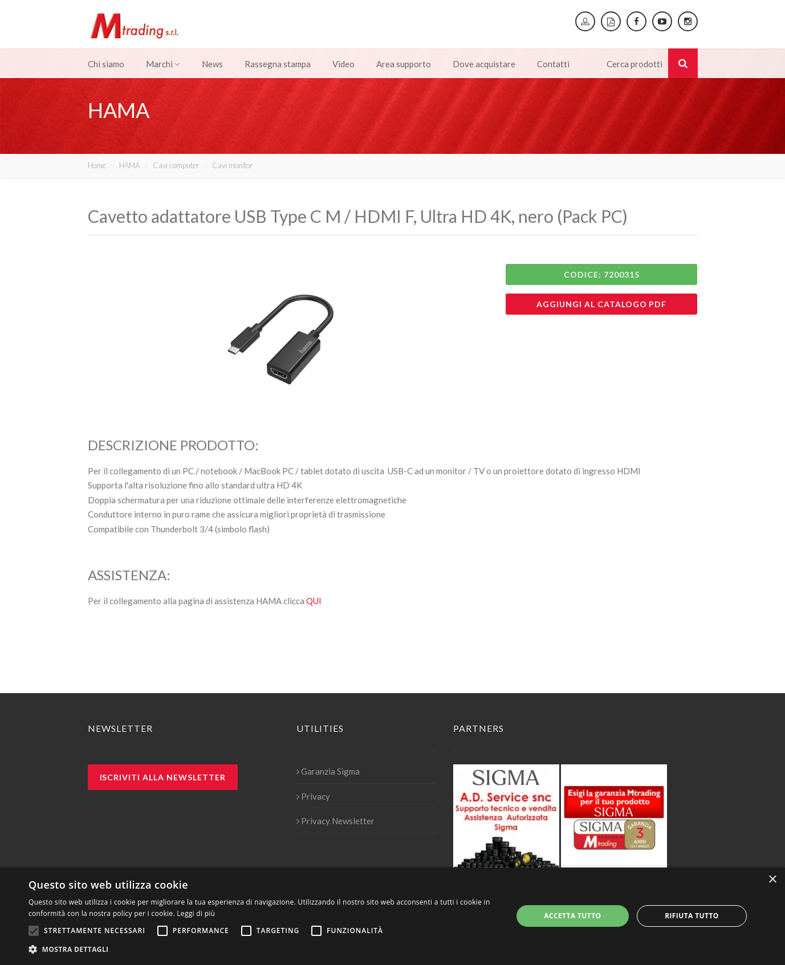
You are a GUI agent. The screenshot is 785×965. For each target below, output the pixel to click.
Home (97, 165)
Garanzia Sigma (328, 771)
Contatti (553, 64)
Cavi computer (176, 165)
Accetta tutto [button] (572, 916)
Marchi (163, 64)
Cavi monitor (232, 165)
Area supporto (403, 64)
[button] (263, 949)
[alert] (392, 916)
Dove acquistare (484, 64)
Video (343, 64)
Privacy (313, 796)
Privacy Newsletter (335, 821)
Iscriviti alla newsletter (163, 777)
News (212, 64)
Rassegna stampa (278, 64)
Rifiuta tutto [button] (692, 916)
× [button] (772, 880)
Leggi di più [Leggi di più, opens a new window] (196, 913)
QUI (314, 601)
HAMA (129, 165)
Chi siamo (106, 64)
